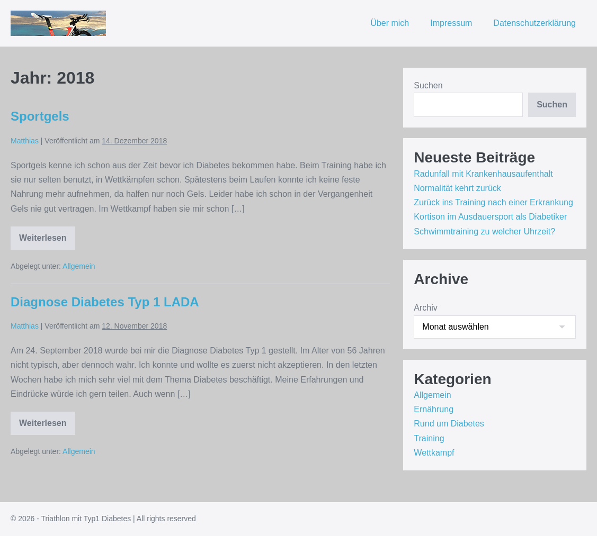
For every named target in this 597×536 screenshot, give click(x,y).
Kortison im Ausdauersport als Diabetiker (490, 216)
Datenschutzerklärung (534, 23)
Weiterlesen (47, 240)
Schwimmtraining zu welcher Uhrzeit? (484, 231)
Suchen (428, 85)
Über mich (389, 23)
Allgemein (79, 266)
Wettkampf (434, 452)
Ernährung (433, 409)
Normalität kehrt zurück (457, 188)
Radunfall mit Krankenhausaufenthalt (483, 173)
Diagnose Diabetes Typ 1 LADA (105, 302)
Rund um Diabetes (449, 423)
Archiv (425, 307)
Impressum (451, 23)
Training (429, 438)
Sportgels (40, 116)
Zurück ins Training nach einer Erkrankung (493, 202)
